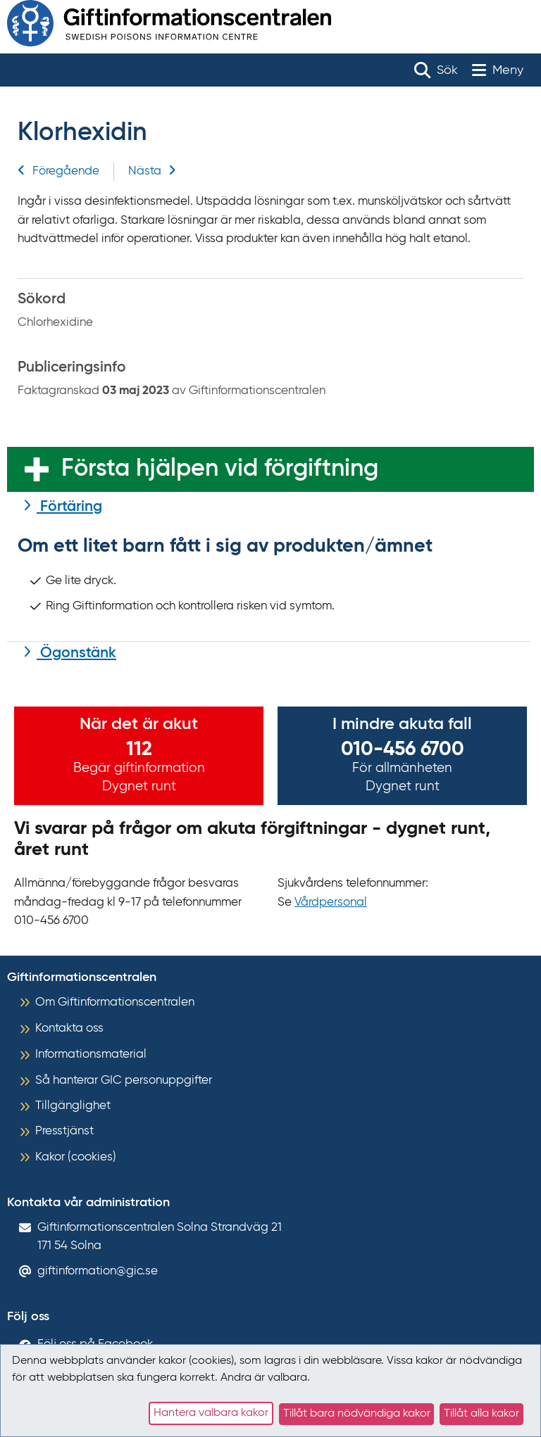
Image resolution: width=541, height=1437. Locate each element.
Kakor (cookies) (75, 1157)
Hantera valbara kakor (211, 1413)
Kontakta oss (69, 1028)
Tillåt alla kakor (481, 1413)
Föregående (58, 171)
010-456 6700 (402, 749)
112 (139, 749)
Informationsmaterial (91, 1055)
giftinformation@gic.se (97, 1271)
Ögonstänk (76, 653)
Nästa (152, 171)
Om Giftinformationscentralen (114, 1002)
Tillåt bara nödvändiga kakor (356, 1413)
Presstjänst (64, 1131)
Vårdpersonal (330, 903)
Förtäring (69, 507)
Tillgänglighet (73, 1106)
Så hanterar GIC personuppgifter (123, 1081)
